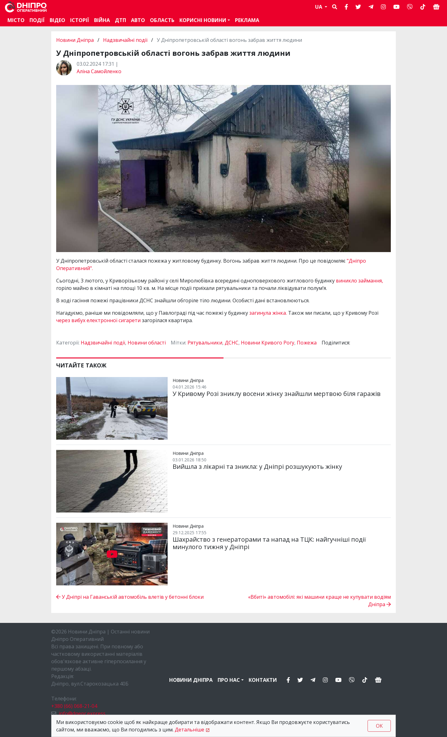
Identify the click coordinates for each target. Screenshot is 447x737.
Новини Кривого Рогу (267, 342)
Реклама (247, 20)
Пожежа (307, 342)
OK (379, 725)
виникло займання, (359, 280)
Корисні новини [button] (202, 20)
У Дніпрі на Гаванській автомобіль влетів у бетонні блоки (130, 596)
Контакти (263, 680)
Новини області (147, 342)
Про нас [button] (229, 680)
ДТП (120, 20)
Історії (79, 20)
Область (162, 20)
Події (37, 20)
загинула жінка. (268, 312)
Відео (57, 20)
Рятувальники (204, 342)
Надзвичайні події (125, 40)
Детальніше (189, 729)
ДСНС (231, 342)
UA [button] (319, 6)
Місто (16, 20)
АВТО (138, 20)
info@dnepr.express (82, 713)
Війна (102, 20)
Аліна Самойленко (99, 71)
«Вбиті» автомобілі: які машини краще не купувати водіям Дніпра (319, 600)
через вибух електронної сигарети (99, 320)
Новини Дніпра (75, 40)
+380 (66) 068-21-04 (74, 706)
